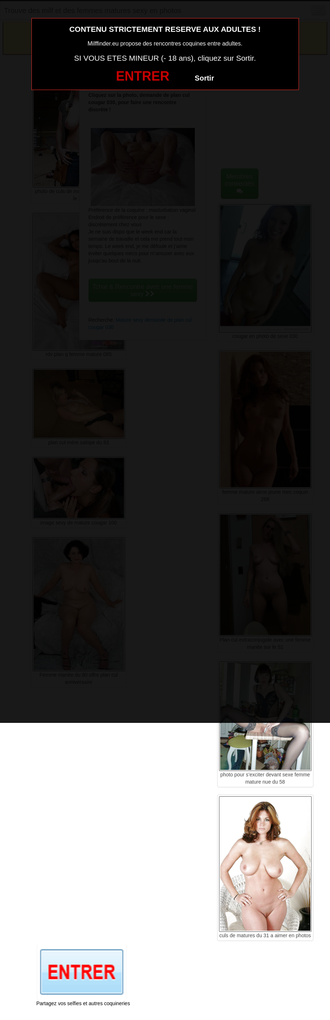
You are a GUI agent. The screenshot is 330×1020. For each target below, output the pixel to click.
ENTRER (143, 76)
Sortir (204, 78)
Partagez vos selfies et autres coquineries (83, 1003)
